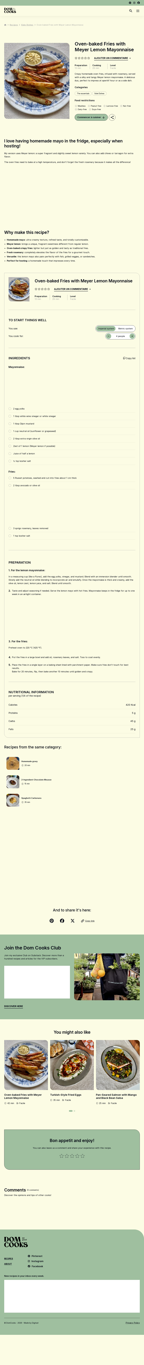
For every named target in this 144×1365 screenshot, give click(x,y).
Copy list (129, 358)
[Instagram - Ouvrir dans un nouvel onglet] (134, 3)
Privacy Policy (133, 1323)
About (8, 1264)
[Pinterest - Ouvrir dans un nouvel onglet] (130, 3)
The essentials (83, 93)
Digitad (35, 1323)
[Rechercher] (131, 11)
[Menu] (138, 11)
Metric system (125, 329)
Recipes (14, 25)
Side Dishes (27, 25)
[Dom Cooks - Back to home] (10, 10)
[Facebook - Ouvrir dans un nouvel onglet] (138, 3)
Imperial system (106, 329)
